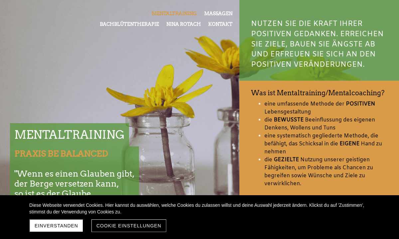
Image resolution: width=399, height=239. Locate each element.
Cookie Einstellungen (128, 225)
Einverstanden (56, 225)
